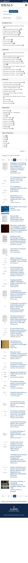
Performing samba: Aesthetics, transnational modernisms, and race (18, 364)
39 (11, 160)
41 (17, 160)
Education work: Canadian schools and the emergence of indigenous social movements (18, 354)
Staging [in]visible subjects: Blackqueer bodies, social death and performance (18, 282)
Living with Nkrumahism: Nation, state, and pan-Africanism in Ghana (18, 423)
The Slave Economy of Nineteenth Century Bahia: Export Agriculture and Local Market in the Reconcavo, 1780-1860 (18, 319)
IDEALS (7, 5)
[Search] (9, 18)
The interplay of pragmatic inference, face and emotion (18, 188)
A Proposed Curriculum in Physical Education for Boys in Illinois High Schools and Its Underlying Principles (18, 306)
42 (20, 160)
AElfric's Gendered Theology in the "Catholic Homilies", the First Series (18, 259)
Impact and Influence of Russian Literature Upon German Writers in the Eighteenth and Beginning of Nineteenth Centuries (18, 471)
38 (8, 160)
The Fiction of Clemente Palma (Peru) (18, 249)
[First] (3, 160)
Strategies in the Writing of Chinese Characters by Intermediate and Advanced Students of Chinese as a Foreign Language (18, 167)
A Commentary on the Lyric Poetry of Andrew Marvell (17, 403)
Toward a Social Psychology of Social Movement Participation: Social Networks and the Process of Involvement (18, 239)
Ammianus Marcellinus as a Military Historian (18, 393)
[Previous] (6, 160)
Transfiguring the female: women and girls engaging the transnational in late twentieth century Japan (18, 458)
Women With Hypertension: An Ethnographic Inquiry (17, 217)
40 (15, 160)
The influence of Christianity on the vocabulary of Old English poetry (18, 343)
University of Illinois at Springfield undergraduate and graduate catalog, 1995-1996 (18, 484)
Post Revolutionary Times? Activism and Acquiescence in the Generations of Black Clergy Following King (17, 270)
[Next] (23, 160)
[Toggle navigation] (26, 5)
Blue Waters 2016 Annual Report (18, 207)
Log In (25, 1)
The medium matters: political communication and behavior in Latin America (18, 384)
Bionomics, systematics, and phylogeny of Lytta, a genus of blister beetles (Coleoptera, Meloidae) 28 (18, 227)
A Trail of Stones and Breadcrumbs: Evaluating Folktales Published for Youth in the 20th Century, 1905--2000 (18, 332)
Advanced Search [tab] (7, 14)
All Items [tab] (5, 11)
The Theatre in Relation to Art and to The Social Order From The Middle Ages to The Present (17, 413)
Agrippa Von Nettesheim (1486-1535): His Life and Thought (18, 373)
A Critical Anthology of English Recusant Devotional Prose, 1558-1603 (18, 433)
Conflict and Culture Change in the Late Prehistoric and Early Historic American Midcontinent (17, 445)
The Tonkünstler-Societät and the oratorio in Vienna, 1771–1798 (18, 178)
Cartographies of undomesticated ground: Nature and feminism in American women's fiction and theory (18, 294)
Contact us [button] (4, 501)
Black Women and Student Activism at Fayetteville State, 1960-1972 (18, 198)
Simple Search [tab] (13, 11)
